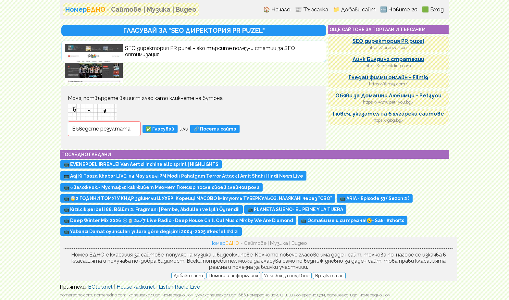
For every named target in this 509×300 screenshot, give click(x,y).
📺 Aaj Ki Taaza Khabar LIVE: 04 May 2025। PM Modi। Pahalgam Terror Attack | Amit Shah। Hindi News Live (183, 176)
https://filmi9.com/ (388, 83)
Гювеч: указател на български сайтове (388, 114)
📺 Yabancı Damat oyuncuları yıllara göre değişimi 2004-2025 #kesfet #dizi (151, 231)
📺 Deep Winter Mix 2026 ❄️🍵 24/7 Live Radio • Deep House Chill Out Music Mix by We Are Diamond (178, 220)
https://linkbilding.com (388, 65)
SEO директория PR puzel (388, 41)
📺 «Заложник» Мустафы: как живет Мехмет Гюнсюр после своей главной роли (161, 187)
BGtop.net (100, 287)
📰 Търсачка (311, 9)
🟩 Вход (433, 9)
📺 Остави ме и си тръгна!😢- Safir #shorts (352, 220)
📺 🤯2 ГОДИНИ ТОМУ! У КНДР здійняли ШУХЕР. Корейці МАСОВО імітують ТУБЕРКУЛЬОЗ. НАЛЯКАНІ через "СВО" (198, 198)
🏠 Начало (277, 9)
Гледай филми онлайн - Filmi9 (388, 77)
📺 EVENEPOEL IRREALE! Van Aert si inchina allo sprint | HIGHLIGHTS (141, 164)
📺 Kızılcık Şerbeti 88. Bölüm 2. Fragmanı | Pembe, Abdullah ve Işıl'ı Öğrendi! (152, 209)
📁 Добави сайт (354, 9)
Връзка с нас (329, 275)
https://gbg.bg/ (388, 120)
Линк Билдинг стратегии (388, 59)
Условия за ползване (286, 275)
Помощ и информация (233, 275)
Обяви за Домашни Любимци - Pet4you (388, 96)
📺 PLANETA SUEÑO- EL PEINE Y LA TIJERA (295, 209)
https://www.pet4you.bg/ (388, 102)
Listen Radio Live (179, 287)
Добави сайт (188, 275)
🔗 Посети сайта (214, 128)
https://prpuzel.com (388, 47)
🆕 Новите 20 (398, 9)
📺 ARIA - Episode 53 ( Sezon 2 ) (374, 198)
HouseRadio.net (136, 287)
